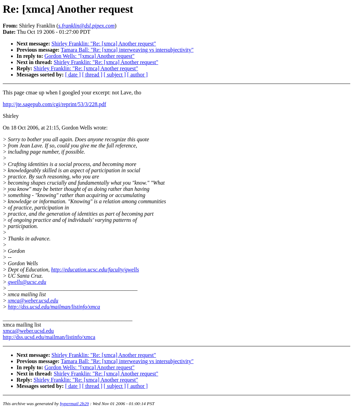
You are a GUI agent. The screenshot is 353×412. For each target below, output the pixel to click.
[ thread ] (92, 75)
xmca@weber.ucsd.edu (33, 300)
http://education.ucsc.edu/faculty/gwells (95, 269)
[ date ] (73, 75)
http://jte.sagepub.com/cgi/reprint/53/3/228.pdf (54, 104)
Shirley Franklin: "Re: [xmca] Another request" (103, 44)
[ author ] (137, 75)
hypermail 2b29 (74, 403)
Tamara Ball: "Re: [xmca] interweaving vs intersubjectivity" (127, 50)
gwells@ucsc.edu (27, 282)
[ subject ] (115, 75)
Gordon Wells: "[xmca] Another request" (89, 56)
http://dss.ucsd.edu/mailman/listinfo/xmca (54, 307)
